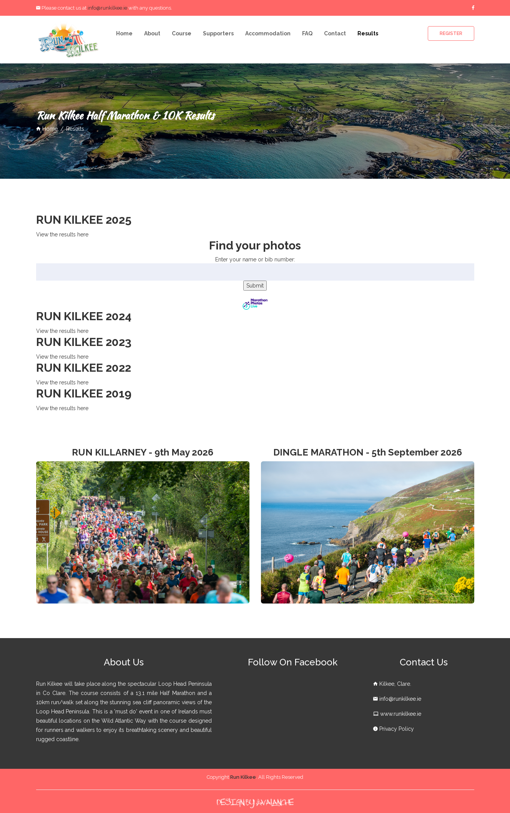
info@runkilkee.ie (107, 8)
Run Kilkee (243, 777)
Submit (255, 286)
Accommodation (268, 33)
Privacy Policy (396, 729)
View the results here (62, 234)
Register (451, 33)
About (152, 33)
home (47, 129)
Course (181, 33)
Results (367, 33)
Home (124, 33)
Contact (335, 33)
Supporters (218, 33)
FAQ (307, 33)
